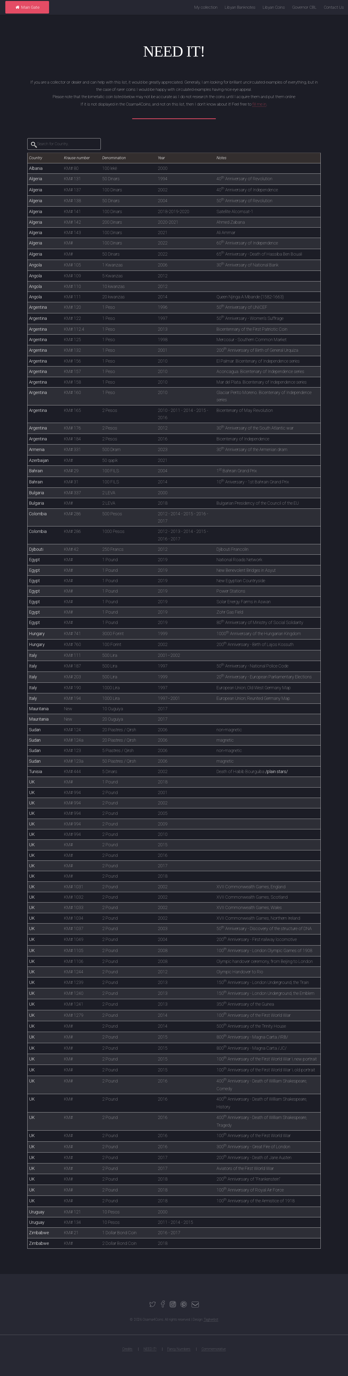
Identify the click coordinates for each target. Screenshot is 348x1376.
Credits (127, 1349)
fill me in (259, 104)
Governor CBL (304, 7)
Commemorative (214, 1349)
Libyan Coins (274, 7)
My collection (206, 7)
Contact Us (334, 7)
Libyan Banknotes (240, 7)
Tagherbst (211, 1319)
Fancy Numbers (178, 1349)
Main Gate (27, 7)
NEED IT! (150, 1349)
